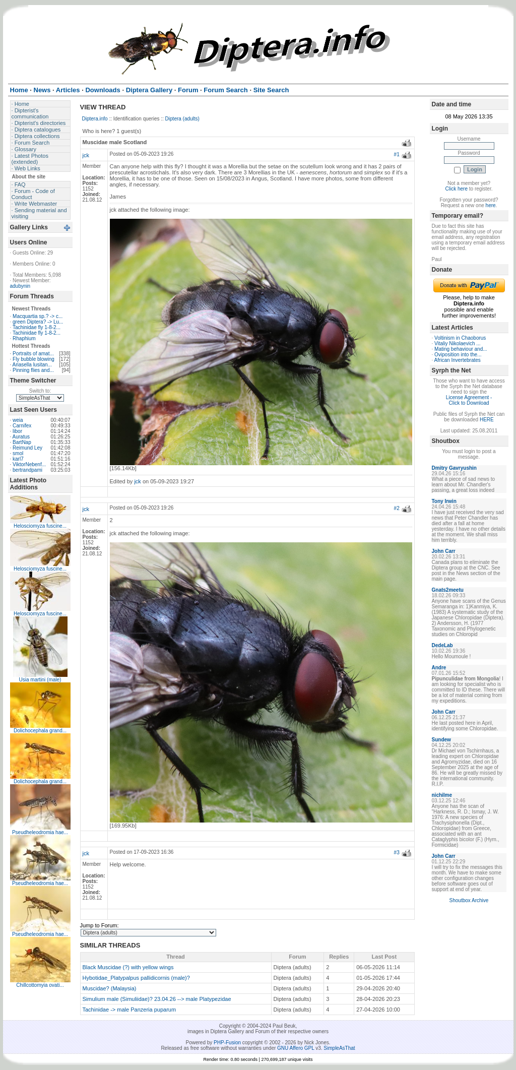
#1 (397, 154)
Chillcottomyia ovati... (39, 985)
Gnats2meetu (448, 590)
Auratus (21, 436)
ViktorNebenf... (29, 464)
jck (86, 155)
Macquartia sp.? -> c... (37, 316)
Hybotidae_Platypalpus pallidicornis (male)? (136, 978)
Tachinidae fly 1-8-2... (36, 327)
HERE (487, 419)
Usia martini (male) (40, 679)
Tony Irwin (444, 501)
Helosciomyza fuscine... (40, 526)
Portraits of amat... (33, 353)
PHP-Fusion (227, 1042)
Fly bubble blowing (33, 359)
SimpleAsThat (339, 1048)
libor (17, 431)
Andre (439, 667)
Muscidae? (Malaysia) (110, 988)
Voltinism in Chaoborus (460, 338)
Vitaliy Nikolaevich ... (457, 343)
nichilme (442, 795)
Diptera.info (95, 118)
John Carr (444, 551)
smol (18, 453)
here (491, 205)
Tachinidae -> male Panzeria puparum (129, 1009)
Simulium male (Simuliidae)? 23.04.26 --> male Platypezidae (157, 999)
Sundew (441, 739)
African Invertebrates (457, 360)
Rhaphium (24, 338)
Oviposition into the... (457, 354)
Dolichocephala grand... (40, 730)
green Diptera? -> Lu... (38, 322)
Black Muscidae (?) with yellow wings (128, 967)
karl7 (18, 459)
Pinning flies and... (33, 370)
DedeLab (442, 645)
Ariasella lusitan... (32, 364)
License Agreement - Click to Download (469, 400)
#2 (397, 508)
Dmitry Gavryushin (454, 468)
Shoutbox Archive (469, 900)
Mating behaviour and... (460, 349)
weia (18, 420)
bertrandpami (27, 470)
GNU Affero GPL (295, 1048)
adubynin (20, 286)
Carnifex (22, 425)
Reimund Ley (27, 448)
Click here (456, 189)
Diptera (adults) (182, 118)
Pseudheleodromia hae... (40, 832)
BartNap (22, 442)
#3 (397, 852)
